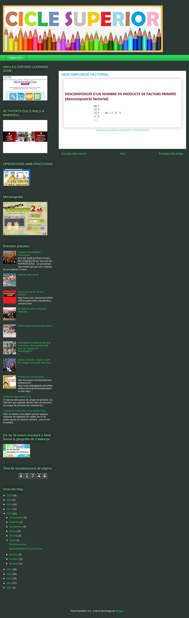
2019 (10, 500)
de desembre (17, 517)
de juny (14, 531)
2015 (10, 569)
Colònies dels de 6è (28, 274)
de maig (14, 535)
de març (14, 554)
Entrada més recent (74, 153)
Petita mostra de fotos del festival (35, 325)
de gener (14, 563)
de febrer (15, 559)
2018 (10, 504)
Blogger (119, 611)
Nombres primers (18, 544)
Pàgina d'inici (16, 57)
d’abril (13, 540)
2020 (10, 495)
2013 (10, 578)
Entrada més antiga (171, 153)
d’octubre (15, 522)
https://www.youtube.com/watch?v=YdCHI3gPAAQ (122, 130)
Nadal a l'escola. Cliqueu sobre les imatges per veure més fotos (34, 361)
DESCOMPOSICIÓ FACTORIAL (25, 548)
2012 (10, 583)
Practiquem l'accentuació (31, 376)
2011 (10, 587)
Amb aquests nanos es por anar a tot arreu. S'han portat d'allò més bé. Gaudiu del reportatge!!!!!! (34, 346)
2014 (10, 574)
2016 (10, 513)
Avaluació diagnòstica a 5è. (17, 396)
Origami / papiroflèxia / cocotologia (29, 253)
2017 (10, 509)
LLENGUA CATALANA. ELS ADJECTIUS (24, 410)
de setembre (16, 526)
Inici (122, 153)
